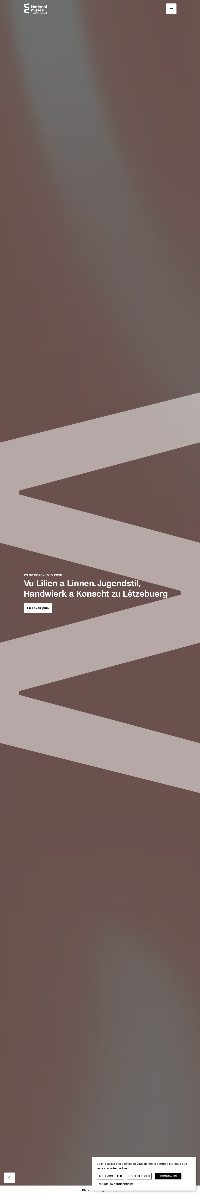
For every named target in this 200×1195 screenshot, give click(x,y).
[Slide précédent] (9, 1178)
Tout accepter (110, 1176)
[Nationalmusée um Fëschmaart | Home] (35, 8)
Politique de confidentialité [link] (115, 1183)
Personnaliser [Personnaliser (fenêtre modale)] (168, 1176)
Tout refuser (139, 1176)
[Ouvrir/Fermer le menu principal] (171, 8)
